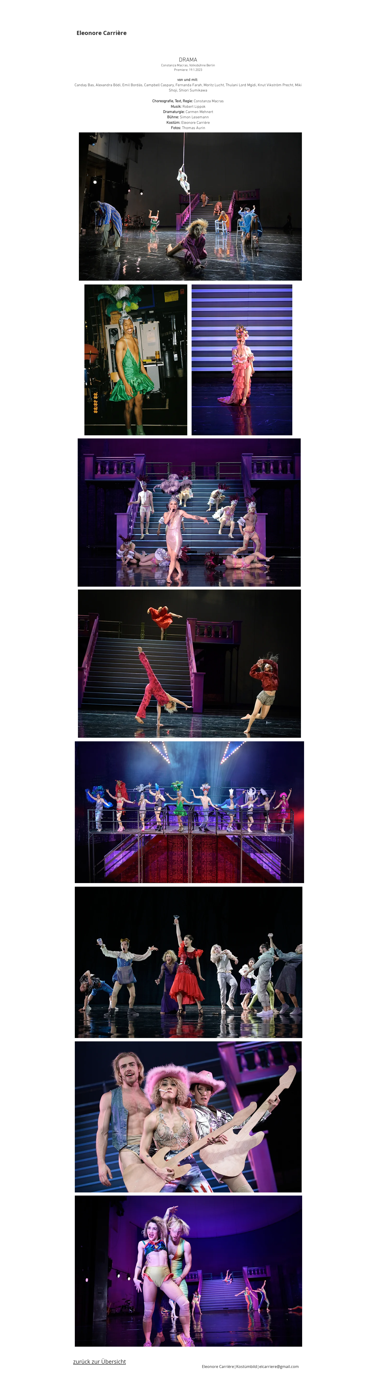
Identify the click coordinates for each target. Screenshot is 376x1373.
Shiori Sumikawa (193, 90)
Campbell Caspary (159, 85)
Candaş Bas (84, 85)
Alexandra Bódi (108, 85)
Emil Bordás (132, 85)
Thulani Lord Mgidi (241, 85)
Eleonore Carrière (101, 33)
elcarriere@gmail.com (279, 1366)
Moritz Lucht (214, 85)
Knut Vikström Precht (275, 85)
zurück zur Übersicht (99, 1361)
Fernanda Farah (189, 85)
